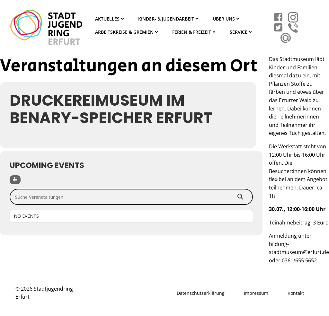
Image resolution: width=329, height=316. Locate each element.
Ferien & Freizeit (194, 32)
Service (241, 32)
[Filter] (15, 179)
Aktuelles (110, 19)
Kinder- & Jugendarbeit (169, 19)
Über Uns (227, 19)
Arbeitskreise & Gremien (127, 32)
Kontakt (296, 293)
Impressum (256, 293)
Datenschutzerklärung (201, 293)
